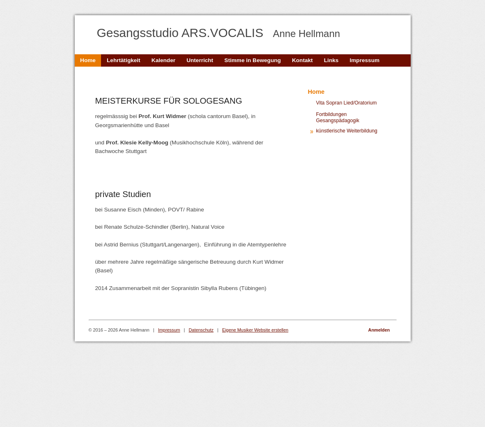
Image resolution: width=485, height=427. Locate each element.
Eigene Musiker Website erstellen (255, 329)
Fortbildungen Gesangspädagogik (337, 117)
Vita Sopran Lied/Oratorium (346, 103)
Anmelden (379, 329)
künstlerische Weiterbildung (346, 131)
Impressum (169, 329)
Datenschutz (201, 329)
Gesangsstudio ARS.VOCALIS (218, 32)
